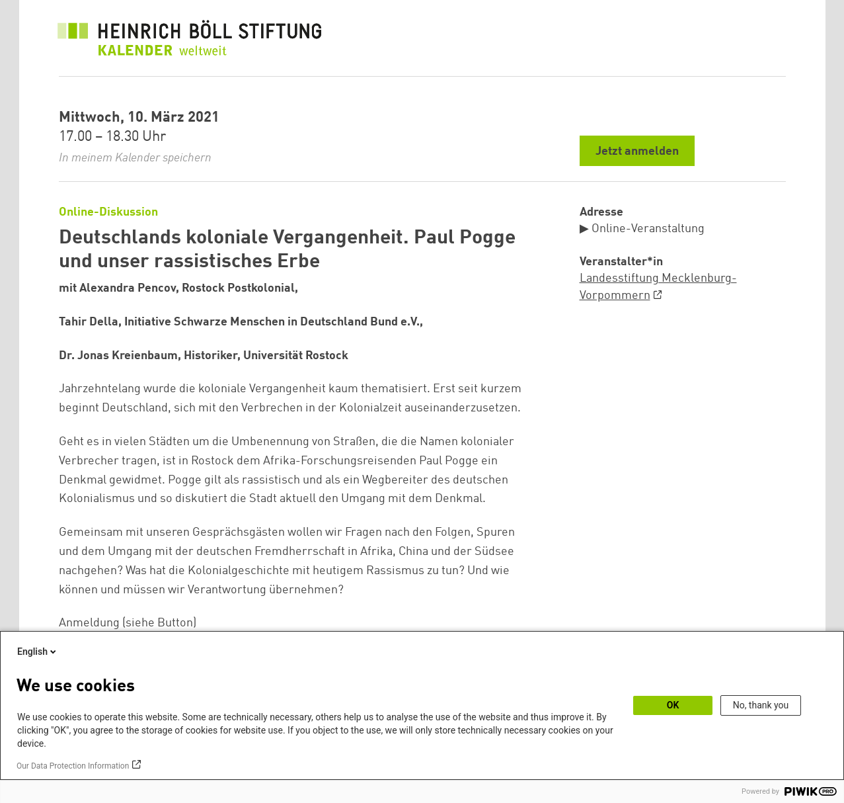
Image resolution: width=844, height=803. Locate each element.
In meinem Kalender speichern (135, 158)
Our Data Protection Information (73, 766)
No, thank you (761, 705)
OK (673, 705)
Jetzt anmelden (637, 151)
